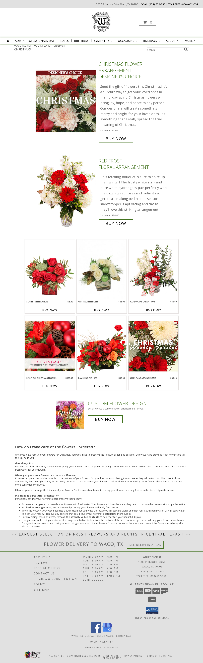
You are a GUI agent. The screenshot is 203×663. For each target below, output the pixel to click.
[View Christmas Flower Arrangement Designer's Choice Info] (66, 101)
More (191, 41)
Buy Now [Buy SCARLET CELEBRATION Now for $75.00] (49, 309)
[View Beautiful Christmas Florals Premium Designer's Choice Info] (50, 346)
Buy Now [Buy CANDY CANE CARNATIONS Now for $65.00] (153, 309)
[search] (186, 49)
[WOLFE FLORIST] (101, 21)
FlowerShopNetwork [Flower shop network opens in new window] (104, 655)
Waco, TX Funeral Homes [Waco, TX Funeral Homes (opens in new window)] (87, 635)
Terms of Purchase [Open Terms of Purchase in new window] (159, 655)
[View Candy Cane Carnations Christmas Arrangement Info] (153, 270)
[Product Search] (164, 49)
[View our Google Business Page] (107, 631)
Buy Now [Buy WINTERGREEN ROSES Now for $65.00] (101, 309)
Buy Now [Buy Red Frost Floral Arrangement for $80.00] (116, 223)
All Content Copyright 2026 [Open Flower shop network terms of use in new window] (68, 655)
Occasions (128, 41)
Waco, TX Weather (101, 641)
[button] (147, 22)
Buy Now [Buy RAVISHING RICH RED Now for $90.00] (101, 386)
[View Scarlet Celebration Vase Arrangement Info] (50, 270)
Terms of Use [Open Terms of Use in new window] (112, 657)
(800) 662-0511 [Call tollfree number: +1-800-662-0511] (190, 4)
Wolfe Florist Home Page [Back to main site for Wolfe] (101, 647)
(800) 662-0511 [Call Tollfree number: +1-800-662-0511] (159, 576)
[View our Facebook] (96, 631)
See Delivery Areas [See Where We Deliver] (145, 545)
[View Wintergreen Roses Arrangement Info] (102, 270)
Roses (64, 41)
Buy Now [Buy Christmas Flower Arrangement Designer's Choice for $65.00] (116, 138)
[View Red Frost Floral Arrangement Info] (66, 192)
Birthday (81, 41)
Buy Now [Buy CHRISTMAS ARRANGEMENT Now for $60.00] (153, 386)
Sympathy (103, 41)
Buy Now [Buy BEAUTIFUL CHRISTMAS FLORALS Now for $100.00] (49, 386)
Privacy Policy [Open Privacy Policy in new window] (132, 655)
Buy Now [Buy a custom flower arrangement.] (105, 419)
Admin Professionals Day (34, 41)
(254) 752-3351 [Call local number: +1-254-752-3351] (158, 4)
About (173, 41)
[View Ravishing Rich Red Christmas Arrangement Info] (102, 346)
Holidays (152, 41)
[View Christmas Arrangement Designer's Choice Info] (153, 346)
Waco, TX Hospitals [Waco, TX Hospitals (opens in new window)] (119, 635)
